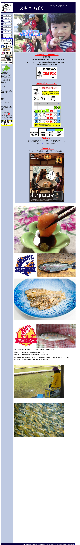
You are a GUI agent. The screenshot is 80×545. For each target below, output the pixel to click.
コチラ (42, 143)
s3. (74, 544)
